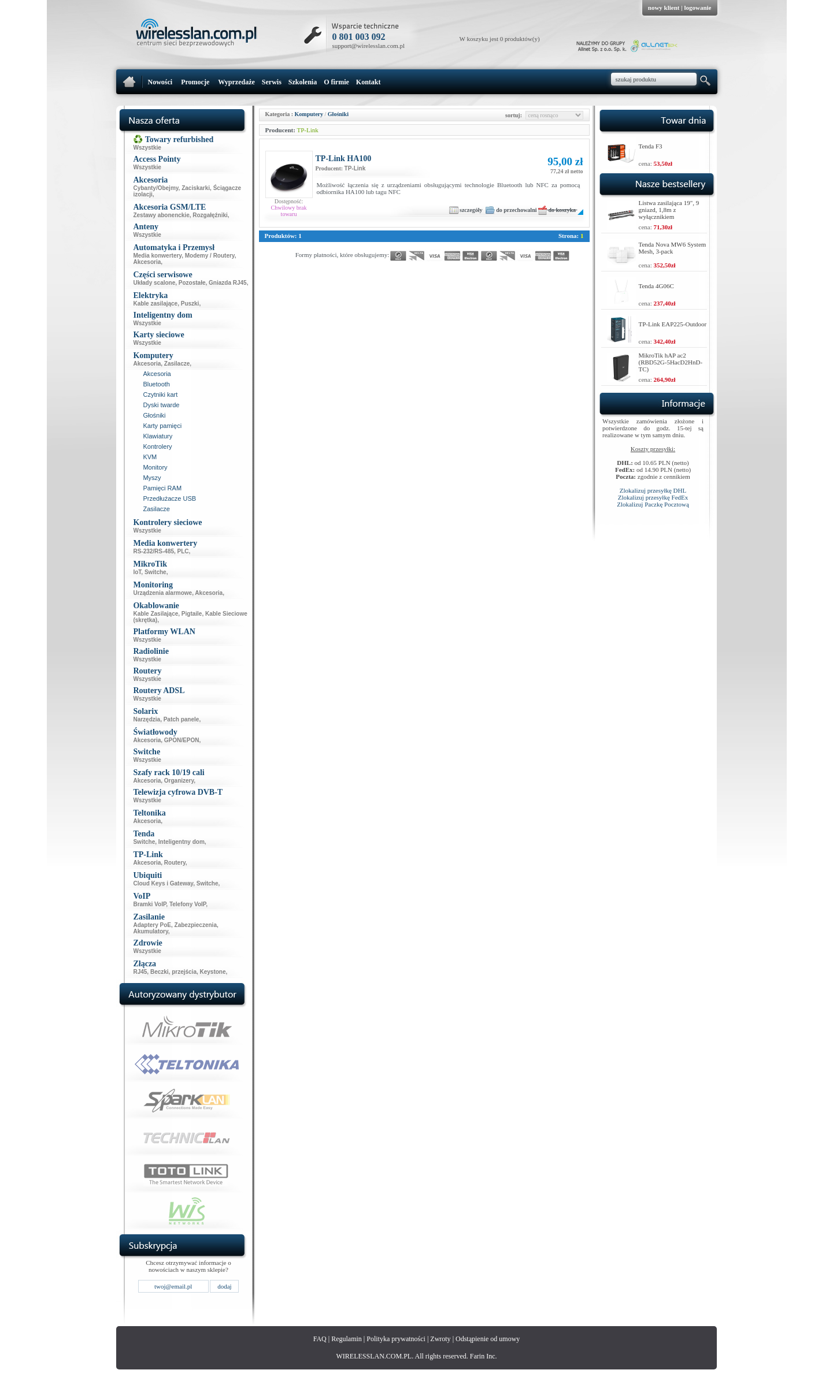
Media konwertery (157, 255)
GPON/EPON (181, 740)
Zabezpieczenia (196, 925)
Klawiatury (157, 436)
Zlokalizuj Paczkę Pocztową (653, 504)
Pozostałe (192, 283)
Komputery (309, 114)
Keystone (213, 972)
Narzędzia (146, 719)
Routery (175, 862)
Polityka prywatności (395, 1339)
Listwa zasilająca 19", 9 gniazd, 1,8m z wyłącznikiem (669, 209)
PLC (183, 551)
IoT (137, 572)
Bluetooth (156, 384)
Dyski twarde (161, 404)
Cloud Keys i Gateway (163, 883)
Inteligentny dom (181, 842)
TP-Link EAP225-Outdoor (673, 324)
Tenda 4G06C (656, 285)
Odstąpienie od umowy (488, 1339)
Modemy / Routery (210, 255)
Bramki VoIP (149, 904)
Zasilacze (177, 363)
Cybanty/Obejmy (155, 188)
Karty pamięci (162, 425)
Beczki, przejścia (173, 972)
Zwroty (440, 1339)
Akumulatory (150, 931)
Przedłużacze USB (169, 498)
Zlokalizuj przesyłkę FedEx (653, 497)
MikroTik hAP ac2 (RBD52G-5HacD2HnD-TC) (671, 362)
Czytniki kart (160, 394)
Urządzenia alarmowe (162, 593)
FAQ (320, 1339)
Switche (155, 572)
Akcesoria (147, 262)
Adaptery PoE (152, 925)
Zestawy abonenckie (161, 215)
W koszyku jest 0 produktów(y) (500, 38)
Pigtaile (192, 614)
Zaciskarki (196, 188)
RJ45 (140, 972)
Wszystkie (147, 147)
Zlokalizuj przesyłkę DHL (653, 490)
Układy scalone (154, 283)
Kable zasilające (155, 303)
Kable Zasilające (155, 614)
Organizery (179, 780)
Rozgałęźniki (210, 215)
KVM (150, 456)
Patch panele (181, 719)
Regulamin (346, 1339)
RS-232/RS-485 (153, 551)
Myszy (152, 477)
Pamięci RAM (162, 488)
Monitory (155, 467)
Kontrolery (157, 446)
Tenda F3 (650, 146)
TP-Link (307, 129)
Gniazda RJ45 (228, 283)
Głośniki (154, 415)
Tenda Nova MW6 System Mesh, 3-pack (672, 248)
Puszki (190, 303)
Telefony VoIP (187, 904)
